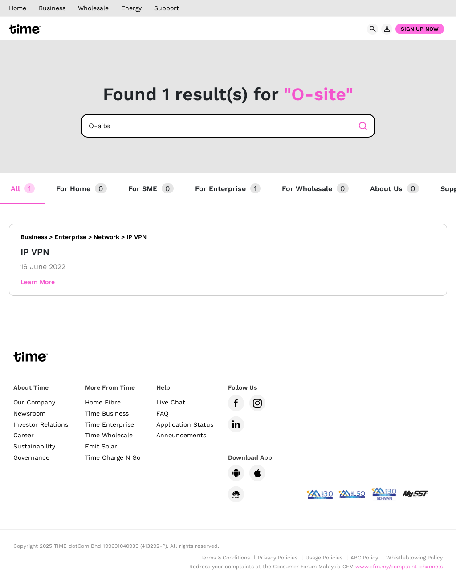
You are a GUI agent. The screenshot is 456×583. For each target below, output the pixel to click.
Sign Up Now (420, 29)
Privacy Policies (277, 557)
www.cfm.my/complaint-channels (399, 566)
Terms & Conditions (225, 557)
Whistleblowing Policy (414, 557)
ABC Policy (364, 557)
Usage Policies (323, 557)
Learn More (37, 281)
